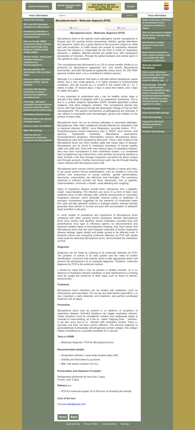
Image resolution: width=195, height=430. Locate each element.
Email (121, 28)
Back (74, 416)
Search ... (57, 13)
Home (62, 416)
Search (129, 15)
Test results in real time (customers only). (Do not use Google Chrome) (104, 7)
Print (73, 28)
